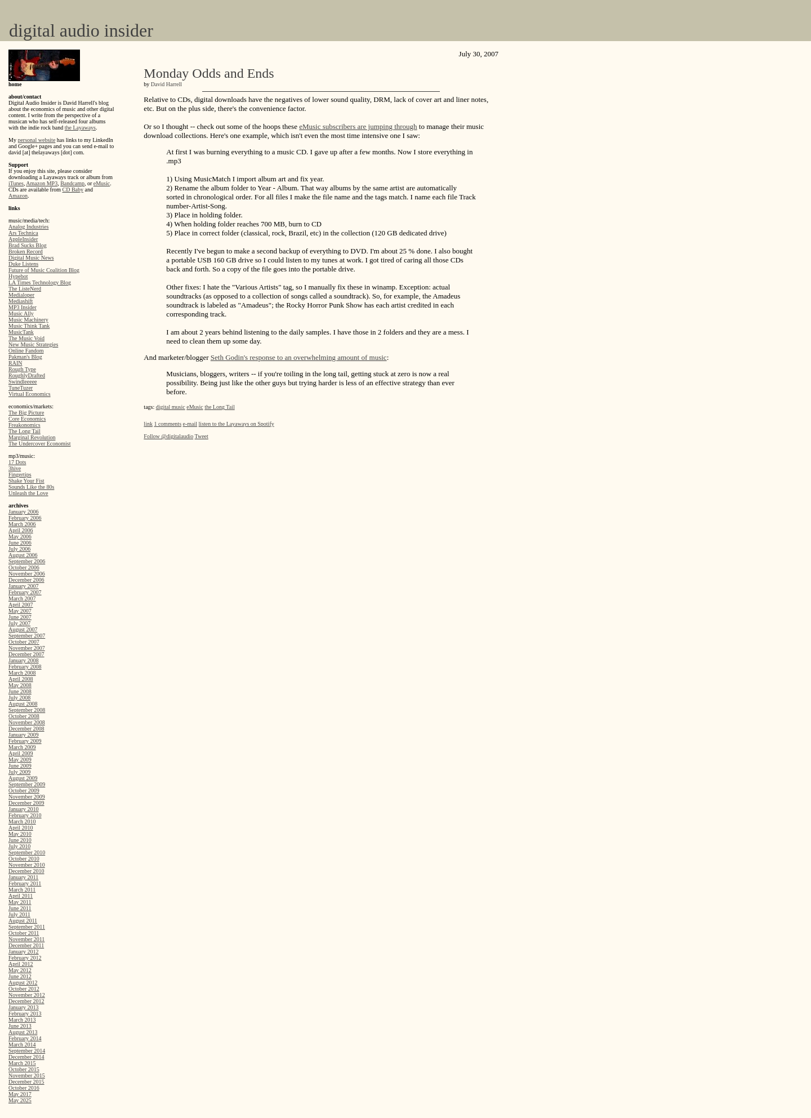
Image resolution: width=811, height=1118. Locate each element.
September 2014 (26, 1051)
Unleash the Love (28, 493)
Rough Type (22, 369)
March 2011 (21, 890)
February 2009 (25, 741)
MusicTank (21, 332)
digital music (170, 407)
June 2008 (20, 691)
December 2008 (26, 728)
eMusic (101, 183)
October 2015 (23, 1069)
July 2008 (19, 697)
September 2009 (26, 784)
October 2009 (23, 790)
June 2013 (20, 1026)
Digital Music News (31, 258)
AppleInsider (23, 239)
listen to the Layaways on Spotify (236, 424)
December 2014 (26, 1057)
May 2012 (20, 970)
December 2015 (26, 1082)
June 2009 (20, 766)
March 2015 (22, 1063)
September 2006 (26, 561)
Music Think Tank (29, 326)
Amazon (18, 196)
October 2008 (23, 716)
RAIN (15, 363)
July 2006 (19, 549)
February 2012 (25, 958)
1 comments (167, 424)
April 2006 (20, 530)
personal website (36, 140)
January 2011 (23, 877)
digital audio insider (81, 30)
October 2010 (23, 859)
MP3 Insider (22, 307)
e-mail (190, 424)
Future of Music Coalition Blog (43, 270)
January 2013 (23, 1007)
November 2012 (26, 995)
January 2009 (23, 735)
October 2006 (23, 567)
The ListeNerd (24, 289)
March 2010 (22, 821)
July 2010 (19, 846)
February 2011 (24, 883)
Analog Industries (28, 227)
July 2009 (19, 772)
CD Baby (73, 189)
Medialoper (21, 295)
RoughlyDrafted (26, 375)
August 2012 (22, 982)
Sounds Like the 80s (31, 487)
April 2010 (20, 828)
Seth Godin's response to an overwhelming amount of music (299, 357)
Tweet (201, 436)
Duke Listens (23, 264)
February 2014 (25, 1038)
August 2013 (22, 1032)
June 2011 (19, 908)
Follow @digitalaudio (168, 436)
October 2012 (23, 989)
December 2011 (26, 945)
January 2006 (23, 512)
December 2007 (26, 654)
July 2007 (19, 623)
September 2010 (26, 852)
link (148, 424)
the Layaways (80, 127)
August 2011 (22, 920)
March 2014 (22, 1044)
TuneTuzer (20, 388)
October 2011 (23, 933)
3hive (14, 468)
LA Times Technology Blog (39, 282)
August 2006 (22, 555)
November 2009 (26, 797)
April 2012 (20, 964)
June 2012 (20, 976)
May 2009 (20, 759)
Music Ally (21, 313)
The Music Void (26, 338)
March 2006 (22, 524)
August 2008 (22, 704)
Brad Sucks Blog (27, 245)
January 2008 (23, 660)
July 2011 (19, 914)
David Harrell (166, 84)
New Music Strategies (33, 344)
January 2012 (23, 951)
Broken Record (25, 251)
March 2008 (22, 673)
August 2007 (22, 629)
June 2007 (20, 617)
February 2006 (25, 518)
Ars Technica (23, 233)
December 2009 (26, 803)
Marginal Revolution (31, 437)
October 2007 (23, 642)
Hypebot (18, 276)
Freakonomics (24, 425)
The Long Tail (24, 431)
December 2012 (26, 1001)
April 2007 (20, 605)
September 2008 (26, 710)
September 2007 (26, 636)
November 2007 (26, 648)
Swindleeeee (22, 381)
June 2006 (20, 543)
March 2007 (22, 598)
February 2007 (25, 592)
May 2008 (20, 685)
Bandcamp (72, 183)
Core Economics (27, 419)
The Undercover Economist (39, 443)
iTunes (16, 183)
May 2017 (20, 1094)
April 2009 (20, 753)
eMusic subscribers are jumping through (358, 126)
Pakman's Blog (25, 357)
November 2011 (26, 939)
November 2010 (26, 865)
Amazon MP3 (41, 183)
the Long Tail (219, 407)
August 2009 (22, 778)
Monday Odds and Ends (209, 73)
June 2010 (20, 840)
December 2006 (26, 580)
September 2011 (26, 927)
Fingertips (20, 474)
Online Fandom (26, 351)
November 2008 (26, 722)
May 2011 (19, 902)
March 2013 (22, 1020)
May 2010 (20, 834)
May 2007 (20, 611)
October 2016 (23, 1088)
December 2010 (26, 871)
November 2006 (26, 574)
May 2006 (20, 536)
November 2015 (26, 1075)
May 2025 (20, 1100)
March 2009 (22, 747)
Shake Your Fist (26, 481)
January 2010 (23, 809)
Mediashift (20, 301)
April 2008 (20, 679)
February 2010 (25, 815)
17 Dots (17, 462)
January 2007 (23, 586)
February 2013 (25, 1013)
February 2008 (25, 666)
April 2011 (20, 896)
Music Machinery (28, 320)
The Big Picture (26, 412)
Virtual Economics (29, 394)
